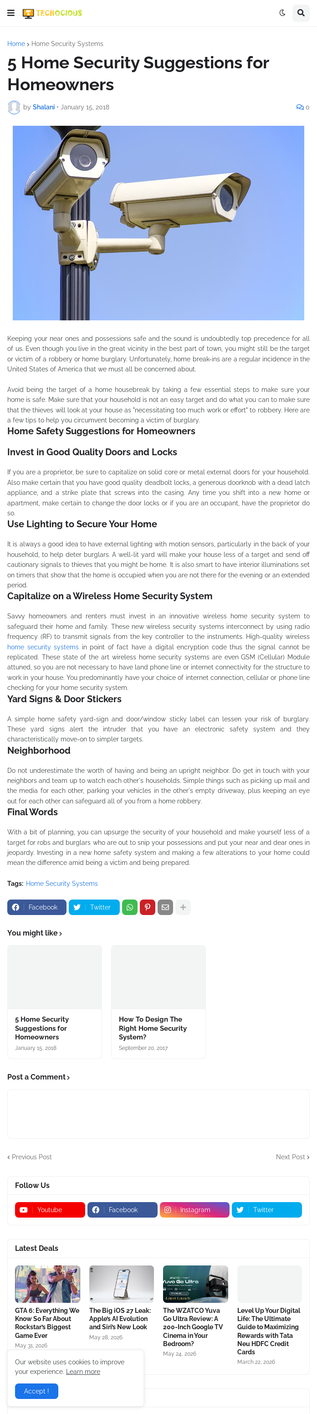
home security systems (43, 647)
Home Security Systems (67, 44)
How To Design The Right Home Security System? (153, 1028)
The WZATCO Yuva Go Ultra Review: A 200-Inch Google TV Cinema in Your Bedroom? (193, 1327)
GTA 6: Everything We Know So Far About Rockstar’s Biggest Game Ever (47, 1323)
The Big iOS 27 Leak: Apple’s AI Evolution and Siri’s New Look (120, 1319)
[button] (11, 13)
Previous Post (32, 1157)
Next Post (290, 1157)
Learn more (83, 1371)
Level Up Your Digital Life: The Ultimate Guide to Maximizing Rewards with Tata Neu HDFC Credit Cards (268, 1331)
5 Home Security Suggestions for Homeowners (42, 1028)
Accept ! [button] (36, 1391)
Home (16, 44)
